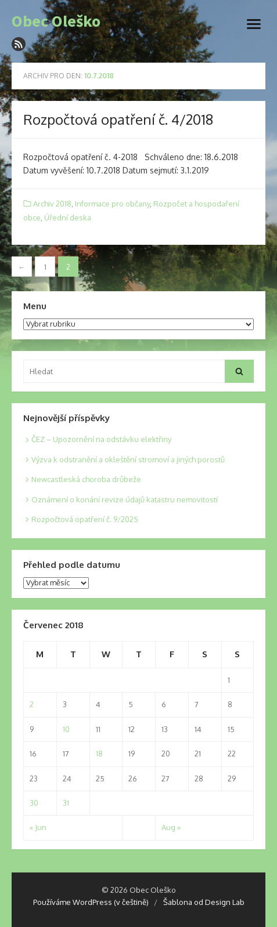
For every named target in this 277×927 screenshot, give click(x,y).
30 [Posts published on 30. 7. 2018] (34, 802)
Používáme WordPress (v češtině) (91, 902)
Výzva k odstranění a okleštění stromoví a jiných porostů (128, 459)
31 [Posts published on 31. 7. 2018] (66, 802)
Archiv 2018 (52, 203)
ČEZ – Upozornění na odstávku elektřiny (101, 439)
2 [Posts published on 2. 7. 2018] (32, 704)
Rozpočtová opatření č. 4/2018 (118, 119)
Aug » (171, 827)
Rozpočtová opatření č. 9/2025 (84, 519)
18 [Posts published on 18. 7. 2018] (99, 753)
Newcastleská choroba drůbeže (86, 479)
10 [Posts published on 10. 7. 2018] (66, 729)
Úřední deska (67, 217)
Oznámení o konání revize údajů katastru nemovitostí (124, 499)
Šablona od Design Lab (203, 902)
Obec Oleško (56, 21)
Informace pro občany (112, 203)
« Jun (38, 827)
